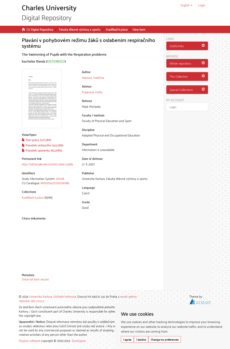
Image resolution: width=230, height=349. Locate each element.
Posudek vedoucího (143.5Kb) (42, 145)
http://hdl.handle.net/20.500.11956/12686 (47, 164)
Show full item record (35, 279)
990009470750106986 (54, 183)
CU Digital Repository (39, 29)
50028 (60, 178)
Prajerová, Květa (92, 92)
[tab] (49, 180)
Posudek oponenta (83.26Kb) (42, 150)
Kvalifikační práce (117, 29)
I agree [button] (127, 339)
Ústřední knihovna (64, 296)
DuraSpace (79, 340)
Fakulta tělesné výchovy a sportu (79, 29)
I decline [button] (141, 339)
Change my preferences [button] (165, 339)
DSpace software (29, 340)
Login (172, 107)
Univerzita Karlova (40, 296)
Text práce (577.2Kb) (36, 139)
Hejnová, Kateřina (93, 77)
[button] (186, 5)
